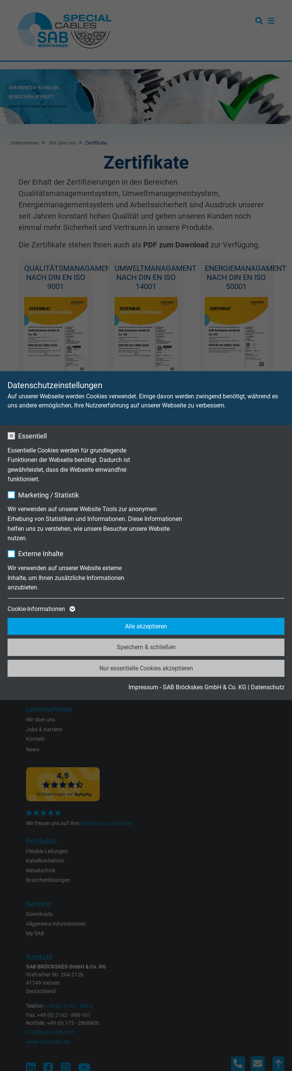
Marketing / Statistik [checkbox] (48, 495)
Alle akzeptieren (146, 626)
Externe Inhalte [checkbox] (40, 554)
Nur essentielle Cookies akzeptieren (146, 668)
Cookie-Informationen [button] (41, 609)
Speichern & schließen (146, 647)
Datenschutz (267, 687)
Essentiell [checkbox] (32, 436)
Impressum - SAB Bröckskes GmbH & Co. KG (187, 687)
